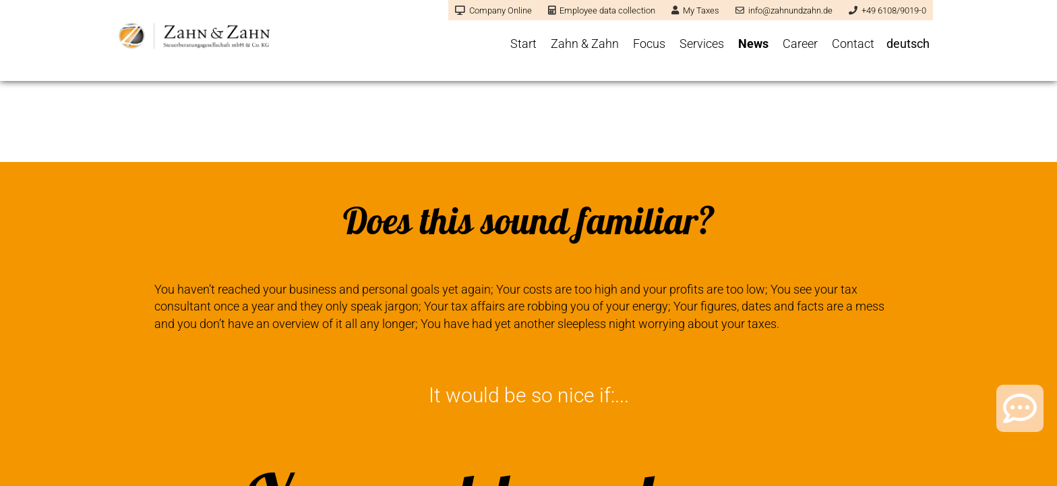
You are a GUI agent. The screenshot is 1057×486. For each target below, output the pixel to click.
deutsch (908, 43)
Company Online (493, 10)
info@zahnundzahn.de (784, 10)
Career (800, 43)
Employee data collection (601, 10)
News (753, 43)
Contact (853, 43)
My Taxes (695, 10)
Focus (649, 43)
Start (523, 43)
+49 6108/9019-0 (887, 10)
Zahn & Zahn (585, 43)
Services (702, 43)
